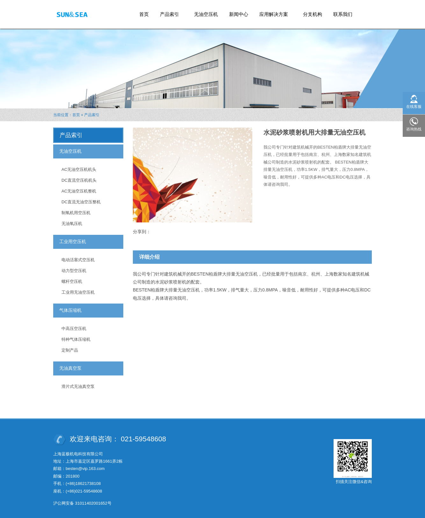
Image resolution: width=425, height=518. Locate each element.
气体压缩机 (70, 310)
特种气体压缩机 (75, 339)
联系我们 (342, 14)
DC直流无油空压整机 (81, 202)
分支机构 (312, 14)
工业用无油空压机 (78, 292)
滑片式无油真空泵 (78, 386)
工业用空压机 (72, 241)
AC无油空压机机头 (78, 169)
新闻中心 (238, 14)
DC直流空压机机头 (79, 180)
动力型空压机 (73, 270)
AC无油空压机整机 (78, 191)
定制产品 (69, 350)
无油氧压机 (71, 223)
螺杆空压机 (71, 281)
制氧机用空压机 (75, 212)
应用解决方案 (274, 12)
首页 (144, 14)
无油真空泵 (70, 368)
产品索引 (169, 12)
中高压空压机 (73, 328)
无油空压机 (206, 14)
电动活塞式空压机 (78, 259)
